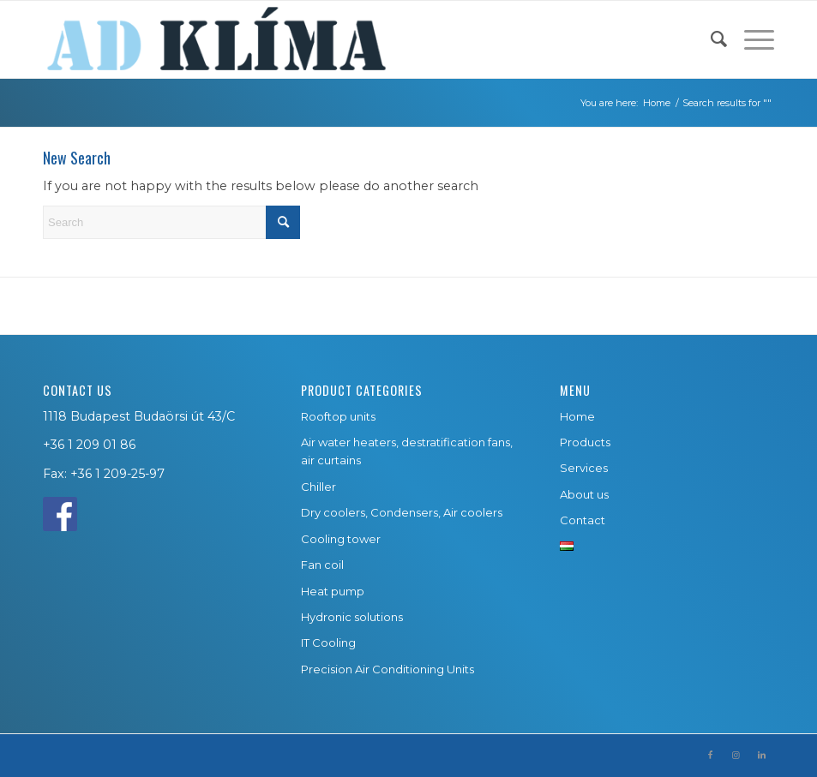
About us (584, 494)
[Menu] (750, 39)
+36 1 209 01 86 (89, 444)
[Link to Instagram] (735, 755)
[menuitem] (710, 39)
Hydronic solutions (352, 617)
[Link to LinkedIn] (761, 755)
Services (584, 468)
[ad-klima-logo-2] (216, 39)
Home (577, 416)
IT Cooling (328, 642)
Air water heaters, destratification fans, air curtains (407, 451)
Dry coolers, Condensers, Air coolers (401, 512)
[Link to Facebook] (710, 755)
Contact (582, 520)
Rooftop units (338, 416)
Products (585, 442)
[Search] (710, 39)
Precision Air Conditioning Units (387, 669)
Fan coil (322, 564)
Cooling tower (341, 539)
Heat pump (332, 591)
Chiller (318, 486)
